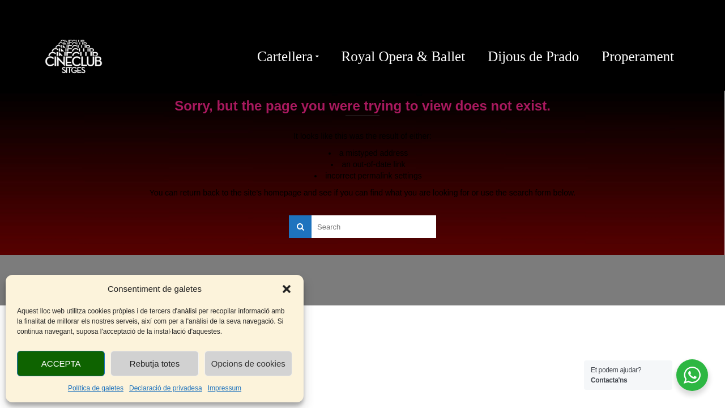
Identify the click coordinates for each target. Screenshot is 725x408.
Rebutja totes (155, 363)
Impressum (224, 388)
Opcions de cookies (248, 363)
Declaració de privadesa (165, 388)
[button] (286, 289)
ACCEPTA (61, 363)
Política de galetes (95, 388)
